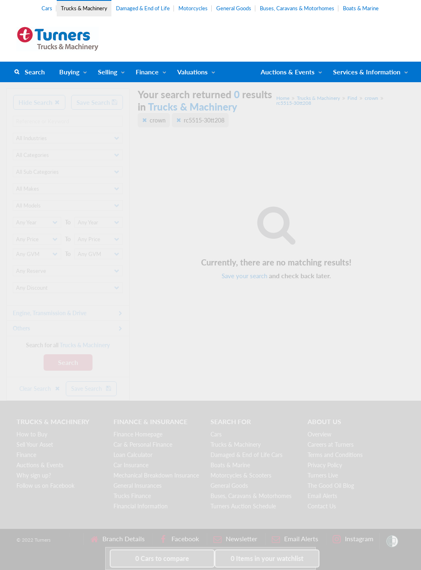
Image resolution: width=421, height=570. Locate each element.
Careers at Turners (331, 444)
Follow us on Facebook (45, 485)
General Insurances (137, 485)
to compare (162, 558)
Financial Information (140, 506)
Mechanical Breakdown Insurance (156, 475)
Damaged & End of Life (143, 8)
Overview (319, 434)
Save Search (97, 102)
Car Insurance (130, 465)
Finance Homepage (137, 434)
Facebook (179, 539)
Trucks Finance (132, 495)
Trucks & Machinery (84, 8)
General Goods (233, 8)
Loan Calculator (133, 454)
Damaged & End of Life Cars (246, 454)
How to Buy (31, 434)
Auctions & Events (39, 465)
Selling (107, 72)
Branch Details (117, 539)
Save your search (244, 275)
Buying (69, 72)
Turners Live (323, 475)
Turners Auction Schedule (243, 506)
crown (371, 98)
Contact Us (322, 506)
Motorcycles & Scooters (240, 475)
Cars (47, 8)
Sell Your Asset (34, 444)
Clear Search (39, 388)
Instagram (353, 539)
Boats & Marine (361, 8)
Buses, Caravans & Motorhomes (297, 8)
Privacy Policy (325, 465)
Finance (147, 72)
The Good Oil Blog (331, 485)
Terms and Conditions (335, 454)
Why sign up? (33, 475)
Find (352, 98)
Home (282, 98)
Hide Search (39, 102)
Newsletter (235, 539)
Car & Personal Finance (142, 444)
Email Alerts (322, 495)
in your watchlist (267, 558)
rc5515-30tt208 (293, 103)
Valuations (192, 72)
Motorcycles (193, 8)
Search (35, 72)
